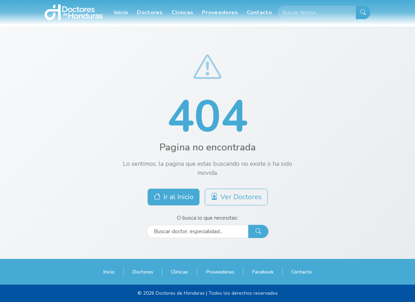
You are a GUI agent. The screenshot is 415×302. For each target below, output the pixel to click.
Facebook (263, 271)
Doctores (150, 12)
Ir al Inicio (174, 197)
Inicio (121, 12)
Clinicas (182, 12)
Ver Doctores (236, 197)
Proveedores (220, 12)
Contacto (259, 12)
